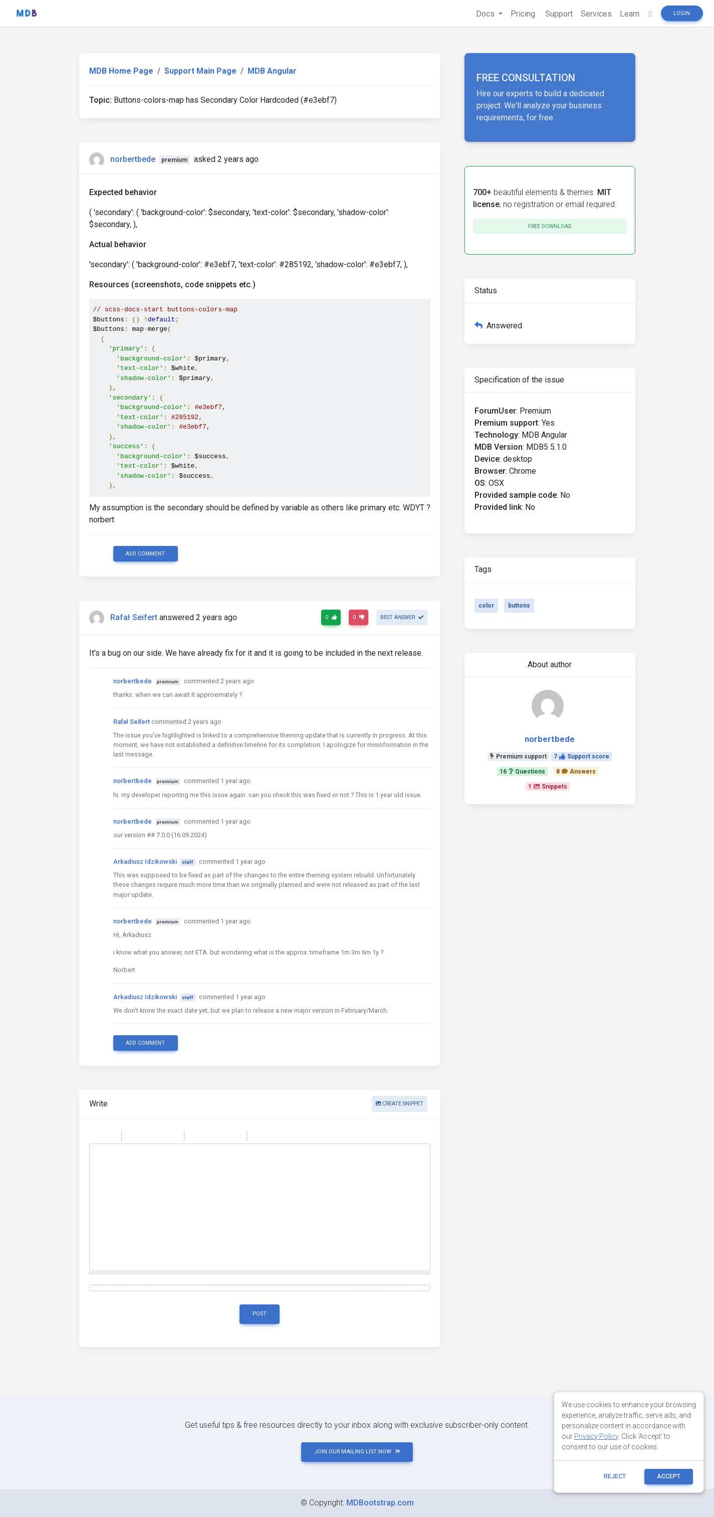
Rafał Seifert (133, 617)
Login (681, 13)
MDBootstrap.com (380, 1502)
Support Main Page (200, 71)
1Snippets (547, 786)
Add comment (145, 553)
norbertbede (132, 159)
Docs (486, 14)
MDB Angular (272, 71)
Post (260, 1313)
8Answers (576, 771)
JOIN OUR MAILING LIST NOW (357, 1451)
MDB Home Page (121, 71)
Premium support (518, 756)
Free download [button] (550, 226)
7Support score (581, 756)
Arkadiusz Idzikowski (145, 861)
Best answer (401, 617)
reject (615, 1476)
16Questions (522, 771)
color (486, 605)
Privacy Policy (596, 1436)
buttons (519, 605)
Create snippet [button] (399, 1103)
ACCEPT (668, 1476)
